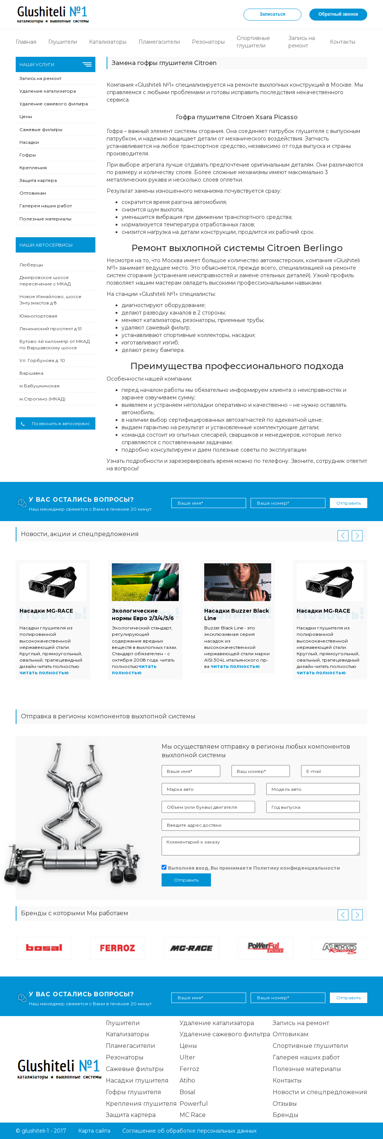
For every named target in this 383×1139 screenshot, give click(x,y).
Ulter (187, 1057)
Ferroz (189, 1069)
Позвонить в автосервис (55, 423)
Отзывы (285, 1103)
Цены (25, 116)
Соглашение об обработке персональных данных (189, 1130)
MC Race (193, 1114)
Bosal (188, 1092)
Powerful (194, 1103)
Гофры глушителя (133, 1092)
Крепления (33, 167)
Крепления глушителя (141, 1103)
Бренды (285, 1114)
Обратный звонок (338, 14)
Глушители (62, 41)
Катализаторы (107, 41)
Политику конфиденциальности (296, 868)
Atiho (187, 1080)
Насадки (29, 142)
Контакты (342, 41)
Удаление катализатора (47, 91)
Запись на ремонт (40, 78)
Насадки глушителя (137, 1080)
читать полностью (43, 672)
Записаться (272, 14)
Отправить (348, 503)
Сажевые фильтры (40, 129)
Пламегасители (159, 41)
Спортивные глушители (310, 1045)
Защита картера (38, 180)
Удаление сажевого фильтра (53, 103)
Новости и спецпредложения (320, 1092)
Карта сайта (94, 1130)
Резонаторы (208, 41)
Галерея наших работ (45, 205)
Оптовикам (32, 193)
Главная (26, 41)
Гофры (27, 155)
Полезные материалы (45, 219)
